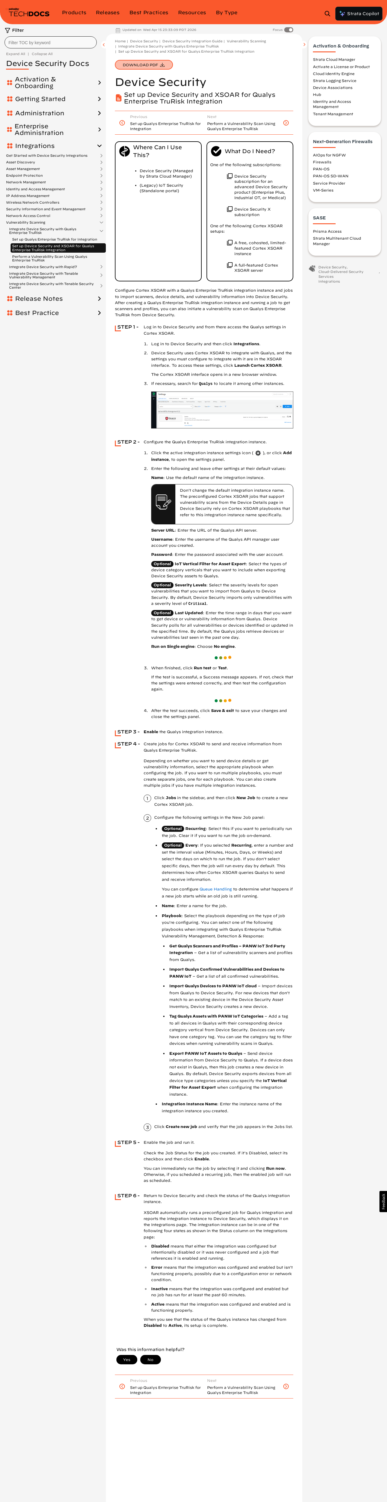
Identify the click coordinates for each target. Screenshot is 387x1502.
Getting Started (40, 99)
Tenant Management (333, 114)
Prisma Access (327, 231)
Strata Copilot (359, 13)
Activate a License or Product (341, 66)
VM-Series (323, 190)
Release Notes (39, 298)
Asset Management (23, 169)
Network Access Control (28, 216)
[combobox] (51, 42)
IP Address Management (28, 196)
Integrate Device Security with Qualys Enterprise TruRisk (42, 230)
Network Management (26, 182)
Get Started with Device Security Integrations (46, 155)
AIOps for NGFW (329, 155)
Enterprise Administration (39, 129)
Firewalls (322, 162)
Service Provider (329, 183)
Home (120, 41)
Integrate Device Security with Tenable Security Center (51, 285)
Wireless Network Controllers (32, 202)
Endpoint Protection (24, 175)
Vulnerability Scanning (25, 222)
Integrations (35, 146)
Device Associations (333, 87)
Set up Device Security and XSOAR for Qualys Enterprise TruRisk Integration (53, 247)
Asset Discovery (20, 162)
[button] (383, 1201)
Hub (317, 94)
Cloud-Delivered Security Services (340, 274)
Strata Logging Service (334, 80)
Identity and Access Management (35, 189)
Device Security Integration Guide (192, 41)
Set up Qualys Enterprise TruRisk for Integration (54, 239)
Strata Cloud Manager (334, 59)
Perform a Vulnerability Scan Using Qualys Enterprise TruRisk (49, 258)
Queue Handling (216, 889)
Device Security (144, 41)
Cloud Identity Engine (334, 73)
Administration (39, 113)
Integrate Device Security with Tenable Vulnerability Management (43, 275)
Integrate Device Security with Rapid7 (43, 267)
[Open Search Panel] (329, 13)
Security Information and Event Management (46, 209)
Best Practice (37, 313)
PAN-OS (321, 169)
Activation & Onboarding (35, 82)
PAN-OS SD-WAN (331, 176)
